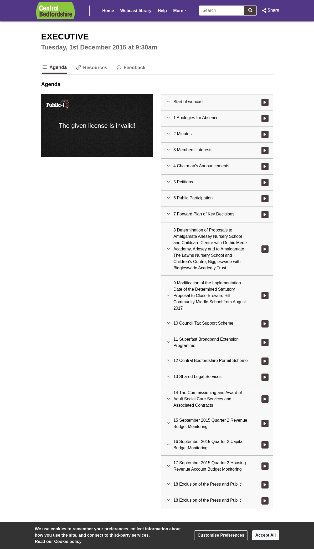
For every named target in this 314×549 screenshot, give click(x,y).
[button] (270, 10)
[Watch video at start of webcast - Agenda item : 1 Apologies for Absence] (265, 118)
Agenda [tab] (54, 67)
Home (108, 10)
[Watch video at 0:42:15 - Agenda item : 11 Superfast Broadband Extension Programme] (265, 342)
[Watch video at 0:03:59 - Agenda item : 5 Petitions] (265, 182)
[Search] (222, 11)
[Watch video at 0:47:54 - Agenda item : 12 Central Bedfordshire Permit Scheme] (265, 361)
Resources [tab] (91, 67)
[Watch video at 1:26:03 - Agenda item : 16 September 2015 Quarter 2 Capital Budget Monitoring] (265, 445)
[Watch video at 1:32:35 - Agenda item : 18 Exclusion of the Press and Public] (265, 501)
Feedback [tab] (130, 67)
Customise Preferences (221, 535)
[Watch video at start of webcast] (265, 102)
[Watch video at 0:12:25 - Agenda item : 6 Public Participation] (265, 198)
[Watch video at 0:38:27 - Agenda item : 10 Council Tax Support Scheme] (265, 324)
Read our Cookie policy (58, 541)
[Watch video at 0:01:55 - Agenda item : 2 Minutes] (265, 134)
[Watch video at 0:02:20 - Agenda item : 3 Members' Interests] (265, 150)
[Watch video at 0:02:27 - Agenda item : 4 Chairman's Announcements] (265, 166)
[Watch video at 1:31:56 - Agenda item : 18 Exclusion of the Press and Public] (265, 484)
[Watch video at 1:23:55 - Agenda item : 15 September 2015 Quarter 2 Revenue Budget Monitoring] (265, 423)
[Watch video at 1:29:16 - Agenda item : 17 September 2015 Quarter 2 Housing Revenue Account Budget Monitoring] (265, 466)
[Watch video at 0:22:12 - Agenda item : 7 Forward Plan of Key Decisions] (265, 214)
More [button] (179, 10)
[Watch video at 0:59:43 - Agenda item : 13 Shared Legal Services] (265, 377)
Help (162, 10)
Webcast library (136, 10)
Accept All (265, 535)
